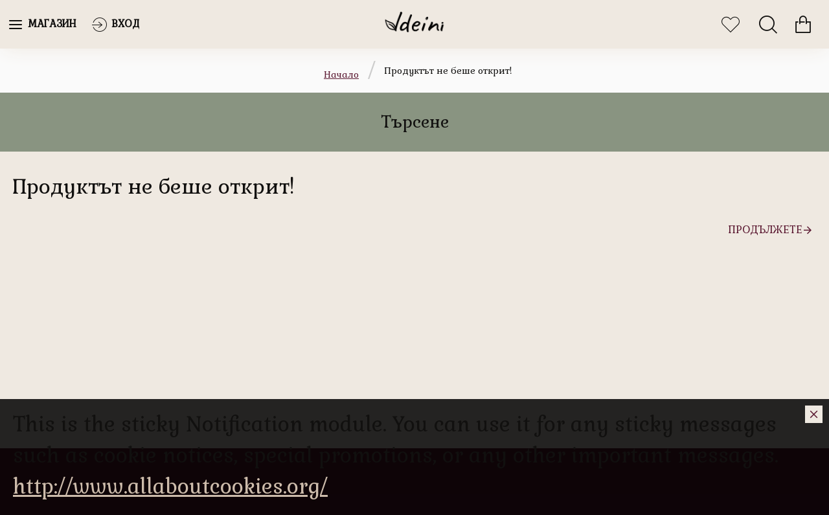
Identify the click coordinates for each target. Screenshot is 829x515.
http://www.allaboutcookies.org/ (170, 486)
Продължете (765, 229)
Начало (341, 74)
